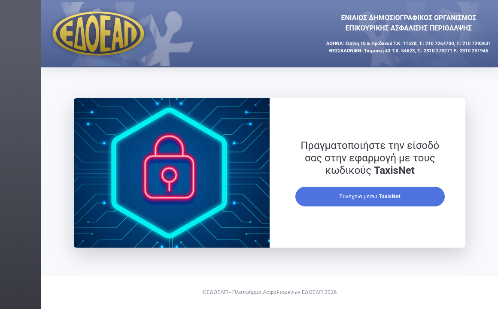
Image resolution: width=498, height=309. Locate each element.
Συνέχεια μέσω (401, 196)
